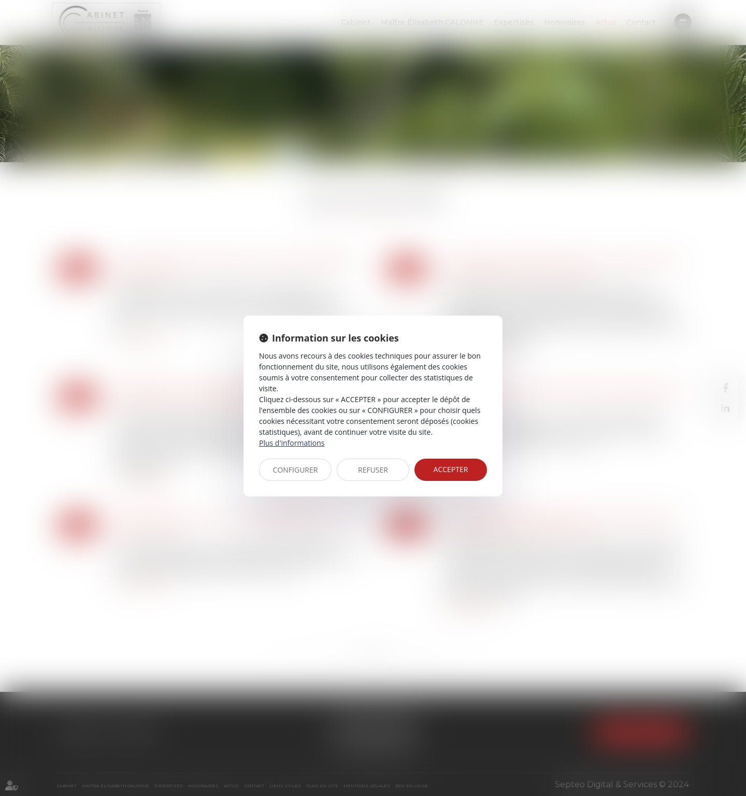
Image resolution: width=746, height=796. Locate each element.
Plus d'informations (291, 443)
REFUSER (373, 470)
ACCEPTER (451, 469)
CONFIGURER (295, 470)
